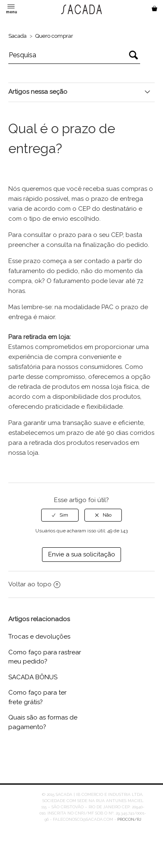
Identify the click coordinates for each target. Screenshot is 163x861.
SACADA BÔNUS (32, 677)
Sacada (17, 36)
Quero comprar (54, 36)
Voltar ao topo (34, 584)
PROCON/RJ (129, 819)
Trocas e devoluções (39, 636)
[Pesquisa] (74, 55)
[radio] (60, 515)
